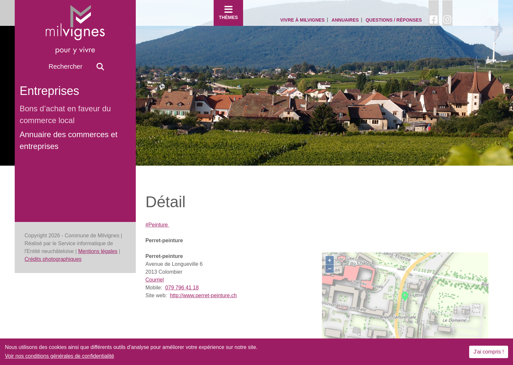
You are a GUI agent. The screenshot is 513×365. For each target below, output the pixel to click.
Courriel (155, 280)
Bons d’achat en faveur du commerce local (65, 114)
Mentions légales (97, 251)
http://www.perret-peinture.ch (203, 295)
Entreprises (49, 91)
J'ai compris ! (488, 352)
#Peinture (157, 225)
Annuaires (345, 20)
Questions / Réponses (393, 20)
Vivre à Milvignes (302, 20)
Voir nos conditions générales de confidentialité (59, 356)
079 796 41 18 (182, 287)
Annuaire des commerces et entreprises (68, 140)
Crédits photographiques (53, 259)
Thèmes (228, 12)
